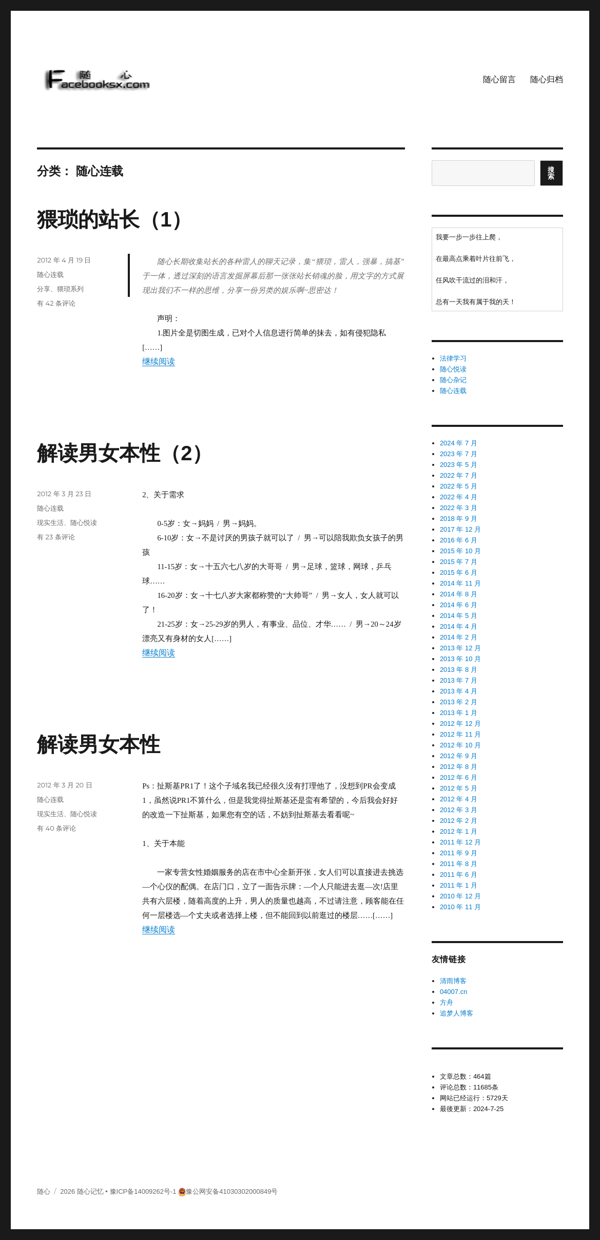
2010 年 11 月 (460, 907)
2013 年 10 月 (460, 659)
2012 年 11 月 (460, 734)
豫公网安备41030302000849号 (232, 1191)
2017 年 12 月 (460, 529)
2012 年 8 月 (458, 767)
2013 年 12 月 (460, 648)
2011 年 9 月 (458, 853)
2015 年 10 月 (460, 551)
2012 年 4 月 (458, 799)
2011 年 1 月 (458, 885)
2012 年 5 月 (458, 788)
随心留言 (499, 79)
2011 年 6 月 (458, 874)
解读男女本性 (98, 744)
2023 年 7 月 (458, 454)
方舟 (446, 1002)
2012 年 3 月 (458, 810)
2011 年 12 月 (460, 842)
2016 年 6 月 (458, 540)
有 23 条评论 (56, 537)
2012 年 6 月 (458, 777)
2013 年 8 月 (458, 669)
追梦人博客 (456, 1013)
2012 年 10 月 (460, 745)
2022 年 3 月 (458, 508)
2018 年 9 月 (458, 518)
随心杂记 (453, 380)
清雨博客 (453, 981)
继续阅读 (158, 361)
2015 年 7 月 (458, 562)
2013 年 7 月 (458, 680)
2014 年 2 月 (458, 637)
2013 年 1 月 (458, 713)
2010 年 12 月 (460, 896)
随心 (43, 1191)
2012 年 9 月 (458, 756)
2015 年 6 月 (458, 572)
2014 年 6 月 (458, 605)
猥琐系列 (70, 289)
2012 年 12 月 (460, 723)
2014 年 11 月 (460, 583)
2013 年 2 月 (458, 702)
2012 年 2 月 (458, 820)
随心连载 (50, 274)
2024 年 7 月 (458, 443)
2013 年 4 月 (458, 691)
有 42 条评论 (56, 303)
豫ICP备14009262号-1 (143, 1191)
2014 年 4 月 (458, 626)
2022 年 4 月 (458, 497)
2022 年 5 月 (458, 486)
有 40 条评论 (56, 828)
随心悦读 (83, 522)
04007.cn (454, 991)
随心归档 (546, 79)
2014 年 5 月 (458, 615)
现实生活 (50, 522)
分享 (43, 289)
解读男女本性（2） (124, 453)
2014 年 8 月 (458, 594)
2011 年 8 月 (458, 864)
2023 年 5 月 (458, 464)
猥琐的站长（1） (114, 219)
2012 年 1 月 (458, 831)
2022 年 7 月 (458, 475)
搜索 (551, 173)
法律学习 (453, 358)
